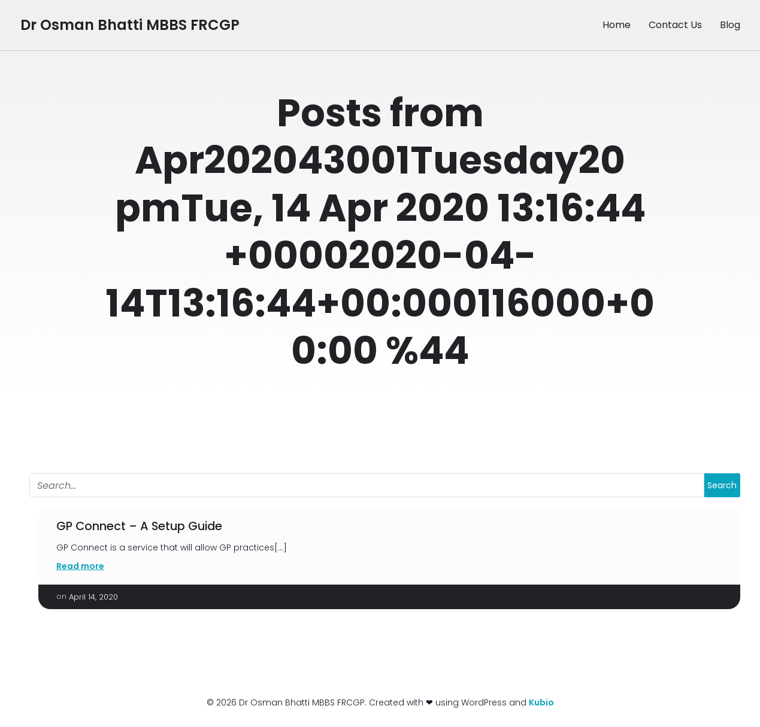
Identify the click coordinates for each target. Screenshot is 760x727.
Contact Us (675, 25)
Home (616, 25)
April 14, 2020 (93, 597)
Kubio (541, 702)
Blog (730, 25)
